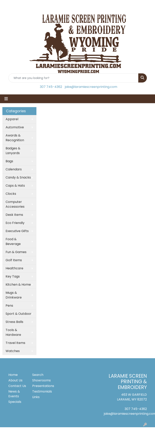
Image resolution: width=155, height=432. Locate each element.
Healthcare (14, 268)
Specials (14, 401)
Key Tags (13, 276)
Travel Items (15, 343)
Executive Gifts (17, 231)
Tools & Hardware (13, 332)
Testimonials (41, 391)
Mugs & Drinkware (14, 295)
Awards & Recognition (15, 137)
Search (37, 374)
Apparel (12, 119)
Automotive (15, 127)
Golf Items (14, 260)
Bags (9, 161)
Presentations (41, 386)
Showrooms (41, 380)
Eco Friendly (15, 223)
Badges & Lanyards (13, 150)
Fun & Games (16, 252)
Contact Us (17, 386)
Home (13, 374)
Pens (9, 305)
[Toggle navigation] (6, 99)
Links (36, 397)
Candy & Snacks (18, 177)
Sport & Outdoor (18, 313)
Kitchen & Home (18, 284)
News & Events (14, 393)
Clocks (11, 193)
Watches (13, 351)
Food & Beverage (13, 241)
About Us (15, 380)
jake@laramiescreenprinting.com (91, 86)
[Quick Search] (73, 78)
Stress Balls (14, 322)
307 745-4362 (51, 86)
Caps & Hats (15, 185)
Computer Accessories (15, 204)
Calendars (14, 169)
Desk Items (14, 214)
